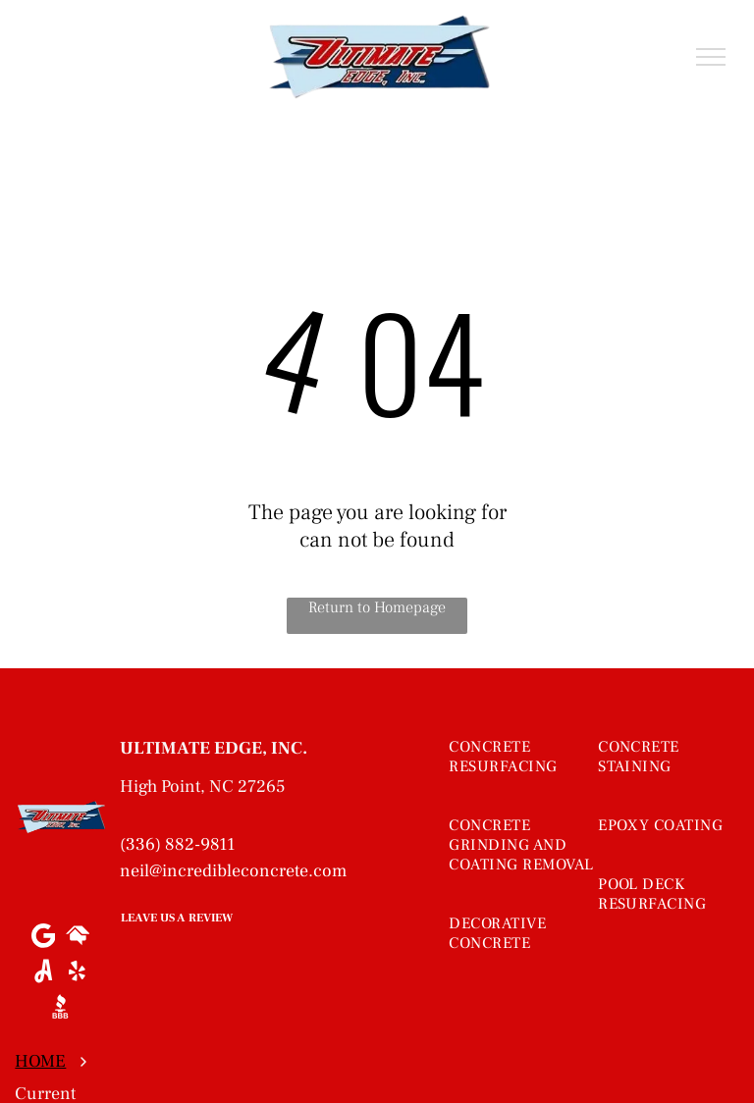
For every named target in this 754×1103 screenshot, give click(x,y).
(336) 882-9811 (177, 844)
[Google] (42, 938)
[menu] (710, 56)
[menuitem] (526, 776)
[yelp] (77, 973)
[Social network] (77, 938)
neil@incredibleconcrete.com (233, 871)
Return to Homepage (377, 607)
